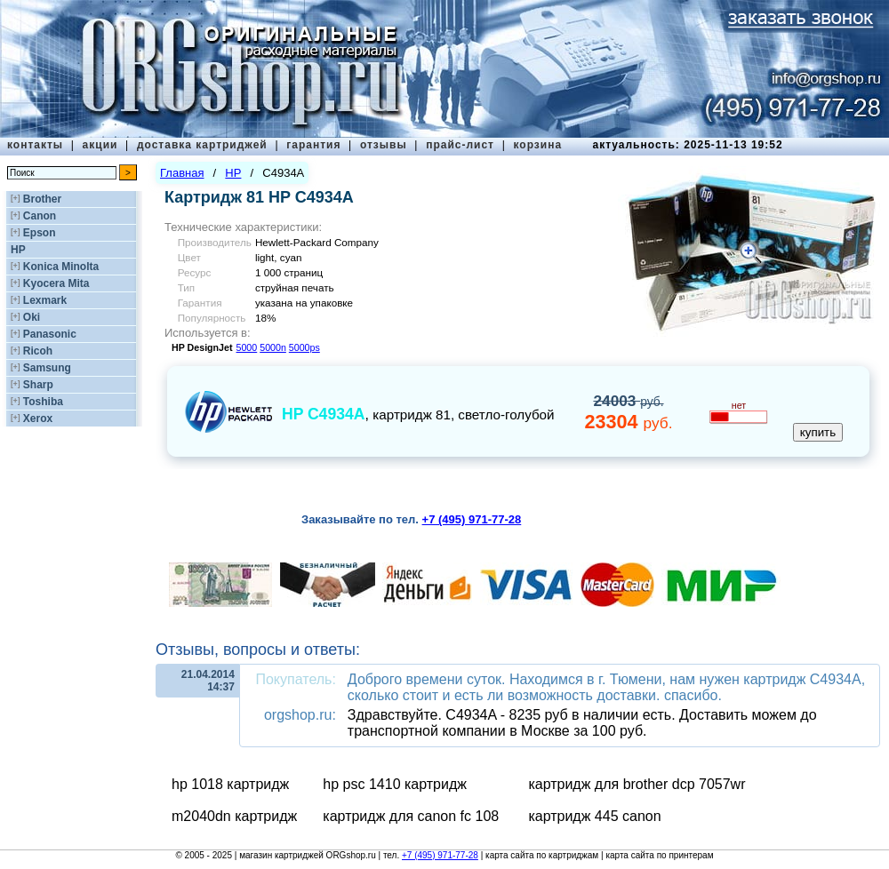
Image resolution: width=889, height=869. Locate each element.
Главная (182, 172)
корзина (537, 145)
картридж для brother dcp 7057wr (636, 784)
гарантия (313, 145)
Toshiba (43, 401)
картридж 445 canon (594, 816)
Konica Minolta (61, 266)
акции (100, 145)
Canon (39, 216)
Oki (31, 317)
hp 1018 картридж (230, 784)
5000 (247, 347)
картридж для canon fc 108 (411, 816)
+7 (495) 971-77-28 (440, 855)
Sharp (38, 385)
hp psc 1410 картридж (395, 784)
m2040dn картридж (234, 816)
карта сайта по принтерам (659, 855)
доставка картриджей (202, 145)
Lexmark (45, 300)
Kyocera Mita (56, 283)
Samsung (47, 368)
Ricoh (37, 351)
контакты (35, 145)
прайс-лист (460, 145)
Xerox (37, 418)
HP (18, 249)
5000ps (304, 347)
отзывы (383, 145)
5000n (273, 347)
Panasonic (49, 334)
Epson (39, 233)
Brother (42, 199)
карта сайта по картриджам (541, 855)
